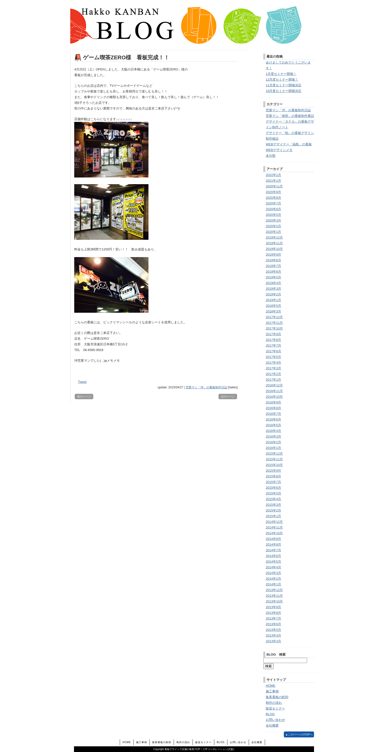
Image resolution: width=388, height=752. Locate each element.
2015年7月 (273, 482)
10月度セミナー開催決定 (283, 91)
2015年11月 (274, 459)
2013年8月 (273, 613)
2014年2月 (273, 578)
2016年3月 (273, 436)
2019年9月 (273, 254)
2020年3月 (273, 220)
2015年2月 (273, 510)
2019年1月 (273, 300)
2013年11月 (274, 595)
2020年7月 (273, 203)
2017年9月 (273, 334)
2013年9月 (273, 607)
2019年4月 (273, 283)
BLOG (270, 714)
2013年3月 (273, 641)
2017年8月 (273, 340)
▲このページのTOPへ (299, 734)
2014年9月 (273, 539)
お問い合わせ (275, 720)
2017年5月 (273, 357)
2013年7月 (273, 618)
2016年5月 (273, 425)
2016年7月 (273, 414)
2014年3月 (273, 573)
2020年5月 (273, 215)
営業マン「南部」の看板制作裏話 (290, 116)
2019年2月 (273, 294)
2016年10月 (274, 396)
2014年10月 (274, 533)
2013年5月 (273, 630)
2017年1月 (273, 379)
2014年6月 (273, 556)
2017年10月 (274, 328)
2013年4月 (273, 635)
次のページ (228, 396)
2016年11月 (274, 391)
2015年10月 (274, 465)
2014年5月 (273, 561)
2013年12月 (274, 590)
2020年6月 (273, 209)
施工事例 (272, 691)
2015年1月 (273, 516)
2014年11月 (274, 527)
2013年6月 (273, 624)
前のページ (84, 396)
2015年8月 (273, 476)
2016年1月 (273, 448)
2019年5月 (273, 277)
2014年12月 (274, 522)
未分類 (270, 155)
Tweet (82, 382)
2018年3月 (273, 311)
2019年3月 (273, 288)
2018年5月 (273, 306)
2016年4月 (273, 431)
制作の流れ (274, 703)
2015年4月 (273, 499)
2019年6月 (273, 271)
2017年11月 (274, 323)
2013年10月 (274, 601)
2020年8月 (273, 197)
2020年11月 (274, 186)
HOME (270, 685)
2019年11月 (274, 243)
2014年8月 (273, 544)
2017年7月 (273, 345)
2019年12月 (274, 237)
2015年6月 (273, 487)
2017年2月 (273, 374)
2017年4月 (273, 362)
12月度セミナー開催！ (282, 79)
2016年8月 (273, 408)
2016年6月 (273, 419)
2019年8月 (273, 260)
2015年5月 (273, 493)
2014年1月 (273, 584)
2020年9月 (273, 192)
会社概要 (272, 725)
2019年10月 (274, 249)
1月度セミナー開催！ (281, 74)
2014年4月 (273, 567)
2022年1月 (273, 175)
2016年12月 (274, 385)
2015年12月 (274, 453)
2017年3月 (273, 368)
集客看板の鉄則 (277, 697)
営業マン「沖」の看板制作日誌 (206, 387)
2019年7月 (273, 266)
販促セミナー (275, 708)
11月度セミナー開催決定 (283, 85)
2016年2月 (273, 442)
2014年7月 (273, 550)
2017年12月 (274, 317)
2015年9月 (273, 470)
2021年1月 (273, 180)
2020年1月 (273, 232)
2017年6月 (273, 351)
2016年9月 (273, 402)
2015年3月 (273, 505)
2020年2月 (273, 226)
